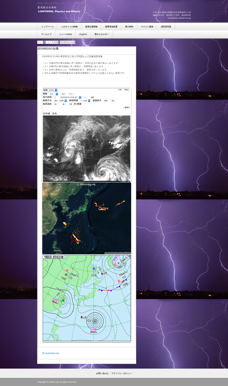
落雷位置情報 (91, 26)
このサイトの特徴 (69, 26)
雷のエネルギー (102, 34)
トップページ (47, 26)
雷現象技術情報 (58, 9)
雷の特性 (129, 26)
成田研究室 (166, 26)
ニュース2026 (65, 34)
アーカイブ (46, 34)
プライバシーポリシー (121, 373)
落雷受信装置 (111, 26)
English (83, 34)
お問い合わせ (102, 373)
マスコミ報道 (147, 26)
